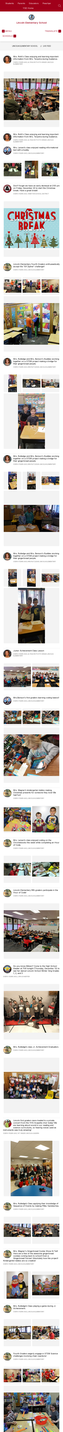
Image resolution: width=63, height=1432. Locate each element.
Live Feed (47, 46)
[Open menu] (7, 31)
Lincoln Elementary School (25, 46)
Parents (21, 3)
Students (9, 3)
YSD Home (28, 8)
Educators (34, 3)
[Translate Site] (52, 31)
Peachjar (47, 3)
